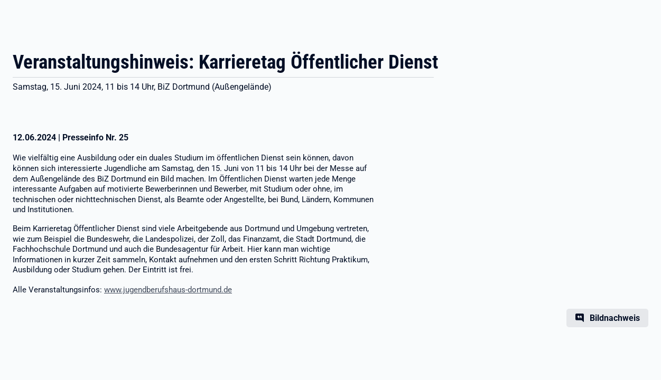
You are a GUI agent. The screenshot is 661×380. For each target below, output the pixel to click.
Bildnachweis (615, 318)
